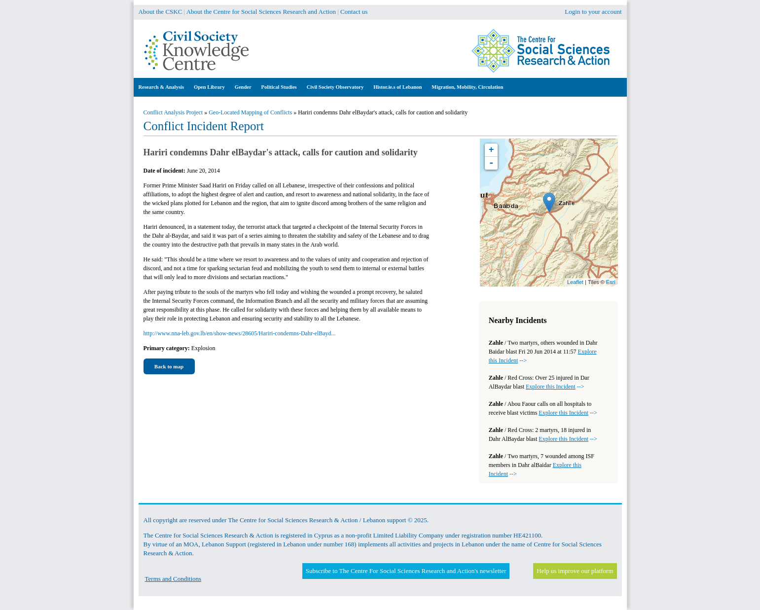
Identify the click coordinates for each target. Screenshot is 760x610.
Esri (610, 282)
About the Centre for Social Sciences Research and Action (261, 11)
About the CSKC (160, 11)
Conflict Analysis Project (173, 112)
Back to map (168, 366)
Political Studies (279, 87)
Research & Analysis (161, 87)
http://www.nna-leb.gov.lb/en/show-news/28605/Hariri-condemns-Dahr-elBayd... (240, 333)
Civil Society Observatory (335, 87)
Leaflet (575, 282)
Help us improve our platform (575, 570)
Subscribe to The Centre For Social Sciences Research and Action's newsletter (406, 570)
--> (555, 386)
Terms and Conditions (173, 578)
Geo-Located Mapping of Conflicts (250, 112)
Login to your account (593, 11)
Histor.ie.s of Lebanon (397, 87)
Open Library (209, 87)
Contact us (353, 11)
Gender (243, 87)
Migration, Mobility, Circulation (467, 87)
